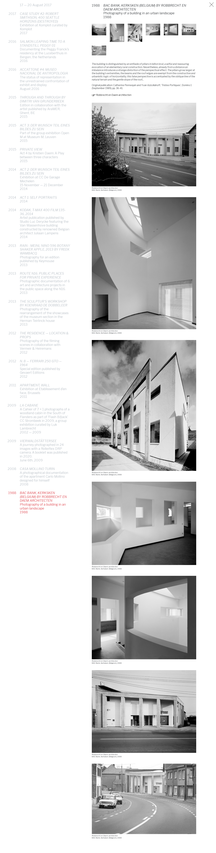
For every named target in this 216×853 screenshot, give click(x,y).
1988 (12, 480)
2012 (12, 321)
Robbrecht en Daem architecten (111, 95)
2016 (12, 29)
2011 (12, 373)
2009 (12, 393)
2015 (12, 85)
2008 (12, 456)
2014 (12, 157)
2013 (12, 233)
